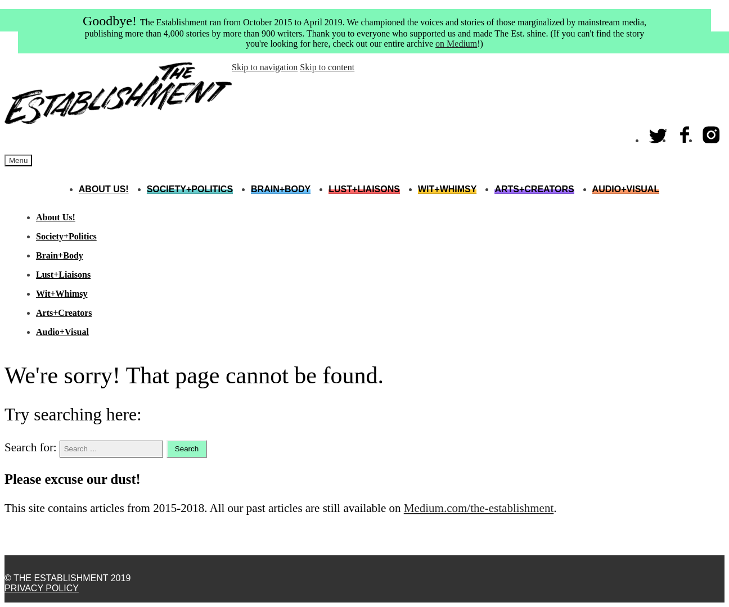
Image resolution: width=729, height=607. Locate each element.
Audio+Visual (626, 189)
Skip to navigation (265, 67)
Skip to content (327, 67)
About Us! (104, 189)
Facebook (685, 132)
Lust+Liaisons (364, 189)
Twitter (658, 132)
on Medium (456, 43)
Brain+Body (280, 189)
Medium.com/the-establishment (479, 508)
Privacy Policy (41, 588)
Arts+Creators (534, 189)
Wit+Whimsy (447, 189)
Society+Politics (190, 189)
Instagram (711, 132)
